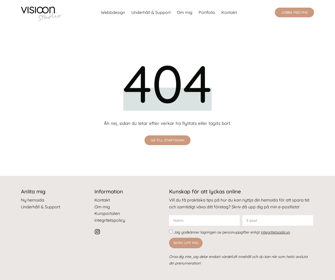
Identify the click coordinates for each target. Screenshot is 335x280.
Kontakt (229, 12)
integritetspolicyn (275, 232)
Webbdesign (113, 12)
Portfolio (207, 12)
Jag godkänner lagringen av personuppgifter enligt (232, 232)
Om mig (184, 12)
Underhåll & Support (151, 12)
